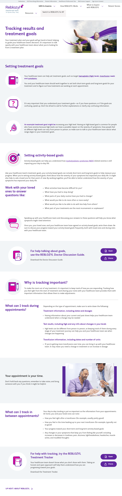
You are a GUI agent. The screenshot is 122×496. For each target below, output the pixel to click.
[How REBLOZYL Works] (69, 7)
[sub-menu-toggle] (54, 7)
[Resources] (29, 14)
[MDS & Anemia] (45, 7)
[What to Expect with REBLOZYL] (93, 7)
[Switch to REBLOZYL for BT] (53, 13)
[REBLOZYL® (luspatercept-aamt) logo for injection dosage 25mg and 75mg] (12, 9)
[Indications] (21, 1)
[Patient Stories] (114, 7)
